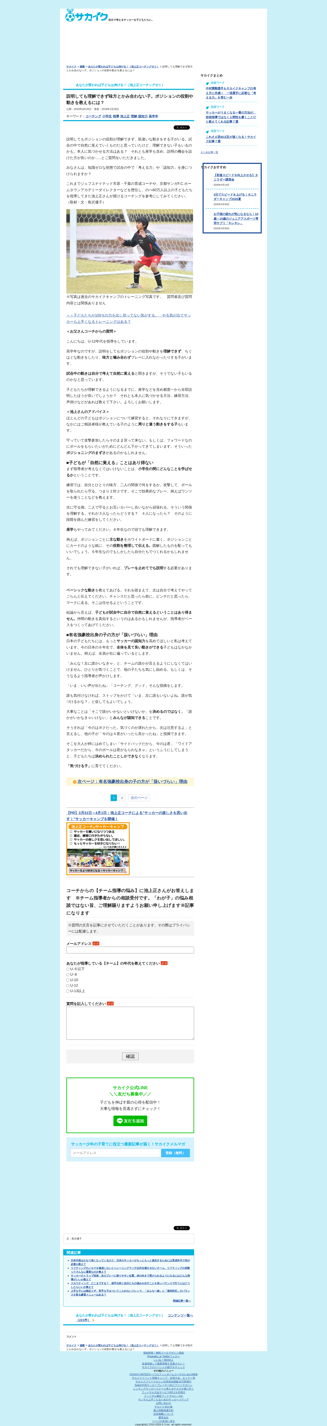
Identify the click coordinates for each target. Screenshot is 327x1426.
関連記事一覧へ (182, 1300)
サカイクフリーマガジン (163, 1381)
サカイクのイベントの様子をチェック (163, 1367)
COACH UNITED (163, 1374)
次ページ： (132, 781)
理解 (134, 116)
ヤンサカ (163, 1399)
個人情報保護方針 (163, 1410)
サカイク (71, 66)
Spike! (163, 1385)
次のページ (139, 797)
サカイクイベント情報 (163, 1378)
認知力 (143, 116)
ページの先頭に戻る (163, 1421)
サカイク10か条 (163, 1406)
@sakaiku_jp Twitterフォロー (163, 1356)
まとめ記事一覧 (209, 152)
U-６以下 (77, 969)
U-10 (74, 980)
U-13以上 (77, 991)
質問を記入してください (90, 1004)
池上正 (125, 116)
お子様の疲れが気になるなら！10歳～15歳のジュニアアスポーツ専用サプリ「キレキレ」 (236, 218)
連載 (82, 66)
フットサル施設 (163, 1395)
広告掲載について (163, 1413)
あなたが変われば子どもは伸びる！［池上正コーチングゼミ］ (123, 66)
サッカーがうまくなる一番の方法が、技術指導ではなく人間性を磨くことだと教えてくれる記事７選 (231, 117)
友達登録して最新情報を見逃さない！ (163, 1363)
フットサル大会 (163, 1392)
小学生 (107, 116)
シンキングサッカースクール (163, 1388)
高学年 (153, 116)
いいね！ (163, 1360)
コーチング (93, 116)
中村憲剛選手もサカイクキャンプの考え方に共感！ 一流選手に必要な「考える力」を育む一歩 (231, 93)
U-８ (74, 974)
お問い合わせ (163, 1403)
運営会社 (163, 1417)
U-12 (74, 985)
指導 (116, 116)
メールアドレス (82, 944)
